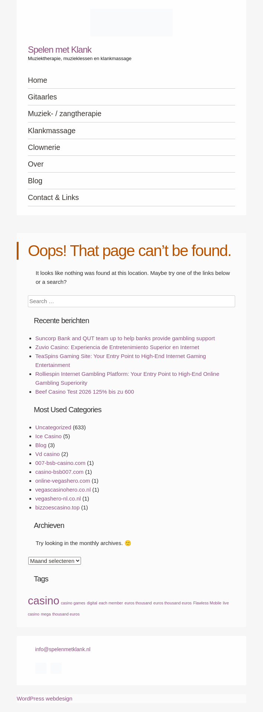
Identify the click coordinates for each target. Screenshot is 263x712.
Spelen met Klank (59, 50)
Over (35, 164)
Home (37, 80)
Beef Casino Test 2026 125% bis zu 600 (84, 391)
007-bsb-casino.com (60, 463)
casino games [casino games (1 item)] (73, 603)
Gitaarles (42, 97)
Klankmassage (52, 131)
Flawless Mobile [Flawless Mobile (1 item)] (207, 603)
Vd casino (47, 454)
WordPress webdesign (44, 698)
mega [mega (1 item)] (46, 614)
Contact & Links (53, 197)
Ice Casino (48, 436)
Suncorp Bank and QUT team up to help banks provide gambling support (125, 338)
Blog (35, 181)
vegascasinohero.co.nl (63, 489)
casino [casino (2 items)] (43, 600)
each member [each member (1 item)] (111, 603)
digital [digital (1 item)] (92, 603)
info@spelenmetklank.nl (63, 649)
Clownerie (44, 147)
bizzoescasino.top (57, 507)
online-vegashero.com (62, 481)
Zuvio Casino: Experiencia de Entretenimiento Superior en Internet (117, 347)
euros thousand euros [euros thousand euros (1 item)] (172, 603)
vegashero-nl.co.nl (58, 498)
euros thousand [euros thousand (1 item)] (138, 603)
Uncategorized (53, 427)
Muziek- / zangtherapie (64, 113)
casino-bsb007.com (59, 472)
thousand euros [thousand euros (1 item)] (65, 614)
